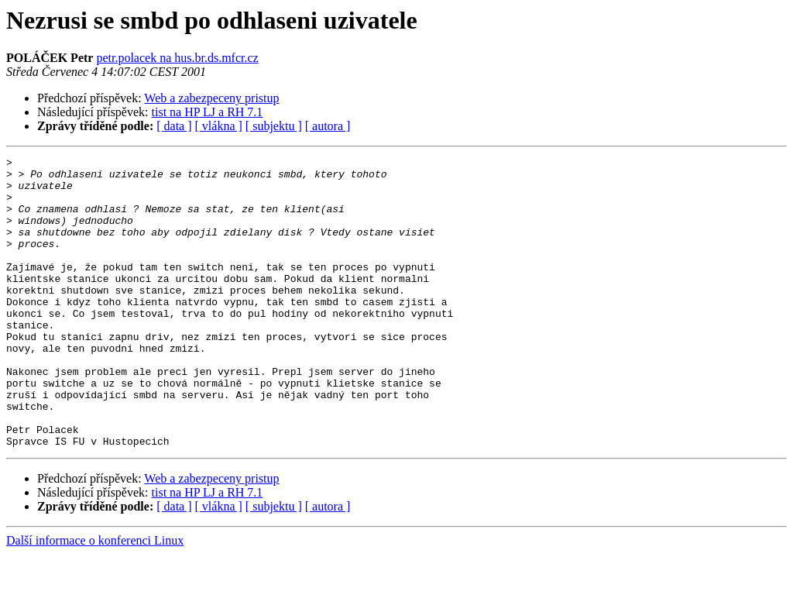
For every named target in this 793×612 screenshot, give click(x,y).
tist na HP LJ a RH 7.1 (207, 112)
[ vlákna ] (218, 125)
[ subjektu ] (273, 125)
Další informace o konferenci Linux (95, 598)
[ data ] (173, 125)
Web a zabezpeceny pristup (211, 98)
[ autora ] (328, 125)
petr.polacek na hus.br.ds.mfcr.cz (177, 57)
